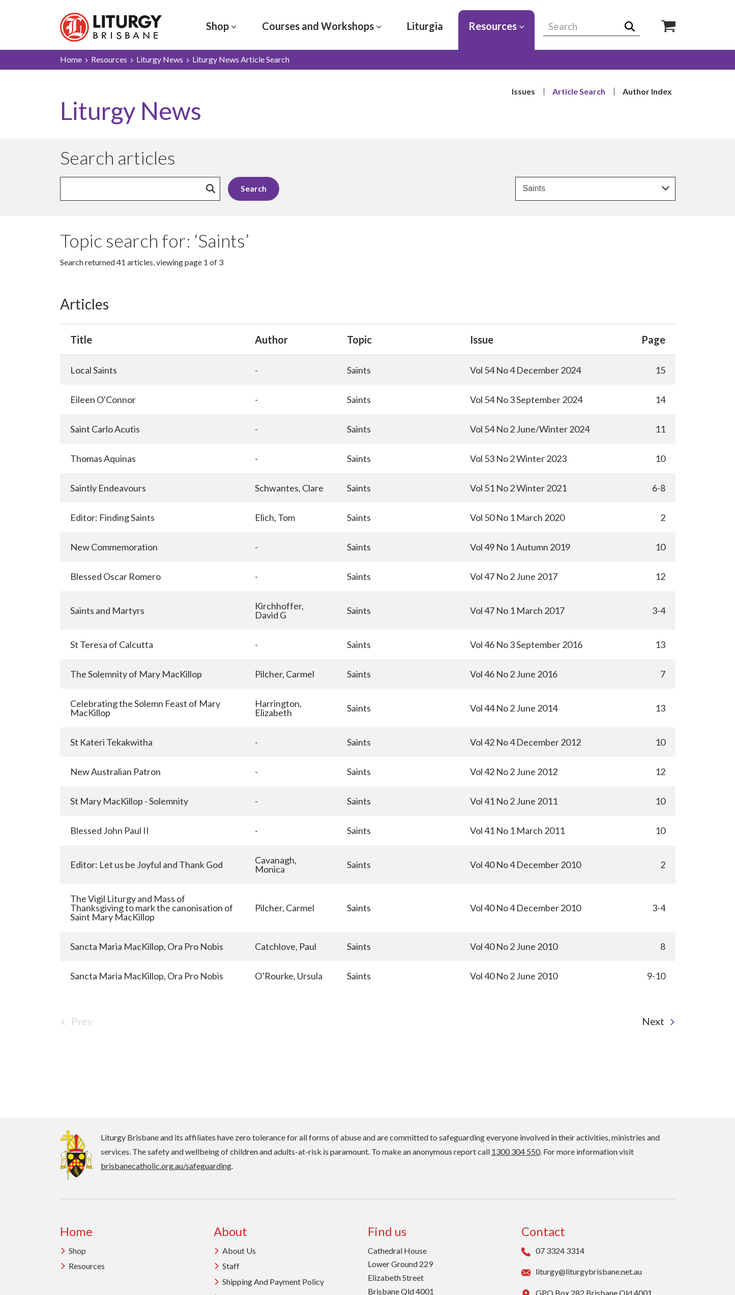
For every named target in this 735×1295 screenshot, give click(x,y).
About (230, 1231)
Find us (387, 1231)
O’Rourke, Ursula (288, 975)
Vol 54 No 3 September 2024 (526, 399)
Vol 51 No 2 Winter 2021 (518, 488)
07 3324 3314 (552, 1251)
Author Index (647, 91)
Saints (359, 370)
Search (633, 26)
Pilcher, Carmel (284, 674)
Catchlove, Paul (285, 946)
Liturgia (425, 26)
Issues (523, 91)
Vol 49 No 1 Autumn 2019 (520, 546)
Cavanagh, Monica (276, 864)
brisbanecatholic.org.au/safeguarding (166, 1165)
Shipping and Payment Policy (269, 1281)
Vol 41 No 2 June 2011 (513, 801)
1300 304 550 (515, 1151)
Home (71, 59)
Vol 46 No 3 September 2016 (526, 644)
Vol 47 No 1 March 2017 (517, 610)
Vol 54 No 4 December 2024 (525, 370)
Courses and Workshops (321, 26)
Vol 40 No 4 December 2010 (525, 864)
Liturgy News (159, 59)
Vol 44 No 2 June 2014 (513, 708)
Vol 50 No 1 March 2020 (517, 517)
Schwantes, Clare (289, 488)
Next (658, 1021)
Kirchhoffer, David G (279, 610)
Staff (227, 1266)
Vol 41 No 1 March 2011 (517, 830)
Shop (221, 26)
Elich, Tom (275, 517)
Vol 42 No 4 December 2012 (525, 742)
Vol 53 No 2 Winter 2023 (518, 458)
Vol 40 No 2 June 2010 (513, 946)
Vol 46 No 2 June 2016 (513, 674)
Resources (496, 26)
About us (235, 1250)
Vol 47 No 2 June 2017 (513, 576)
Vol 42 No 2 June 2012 (513, 771)
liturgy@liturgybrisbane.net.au (581, 1272)
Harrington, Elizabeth (278, 708)
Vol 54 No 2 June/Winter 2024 (530, 429)
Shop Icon (668, 26)
